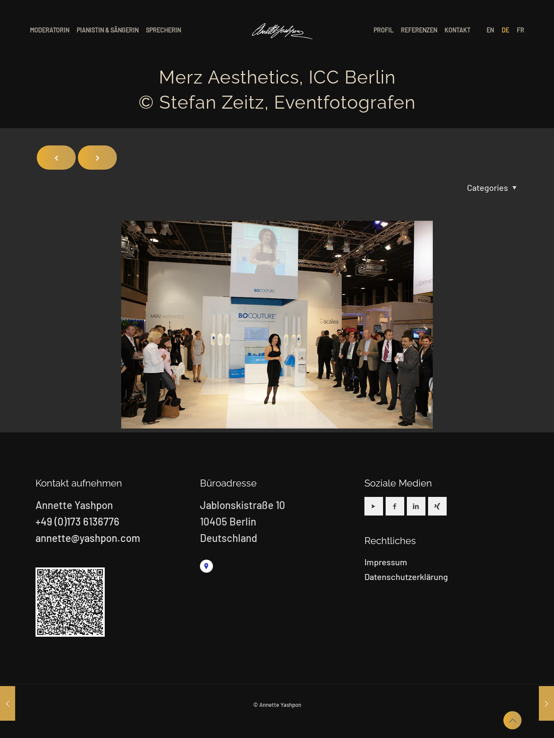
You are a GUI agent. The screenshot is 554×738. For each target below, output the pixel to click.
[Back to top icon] (512, 720)
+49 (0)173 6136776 (77, 521)
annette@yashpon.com (87, 538)
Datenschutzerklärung (406, 576)
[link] (206, 566)
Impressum (385, 562)
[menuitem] (490, 30)
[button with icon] (373, 506)
